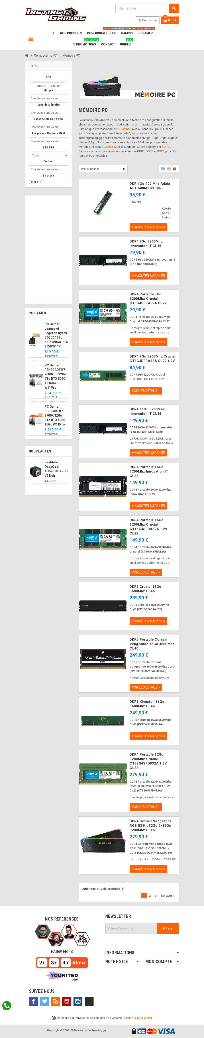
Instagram (77, 1001)
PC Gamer (124, 129)
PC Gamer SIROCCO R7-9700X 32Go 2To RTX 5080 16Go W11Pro (55, 415)
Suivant (168, 895)
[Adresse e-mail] (131, 928)
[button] (48, 66)
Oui (37, 181)
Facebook (33, 1001)
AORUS (166, 146)
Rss (55, 1001)
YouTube (66, 1001)
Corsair (108, 146)
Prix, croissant (90, 169)
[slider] (31, 82)
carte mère (100, 151)
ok (167, 928)
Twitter (44, 1001)
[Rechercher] (147, 8)
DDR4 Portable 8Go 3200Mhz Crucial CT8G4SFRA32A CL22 (148, 298)
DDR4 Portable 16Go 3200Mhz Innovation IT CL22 (149, 471)
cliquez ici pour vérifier (138, 1018)
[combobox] (46, 99)
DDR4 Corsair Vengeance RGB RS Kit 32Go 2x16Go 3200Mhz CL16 (150, 825)
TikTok (89, 1001)
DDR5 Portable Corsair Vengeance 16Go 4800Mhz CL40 (152, 643)
